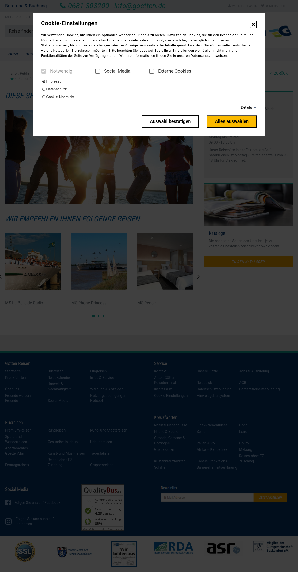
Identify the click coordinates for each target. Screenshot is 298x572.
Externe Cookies (170, 71)
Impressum (53, 81)
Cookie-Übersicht (58, 97)
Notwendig (56, 71)
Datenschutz (54, 89)
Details (246, 107)
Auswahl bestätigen (170, 121)
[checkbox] (43, 71)
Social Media (113, 71)
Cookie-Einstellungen (69, 23)
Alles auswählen (232, 121)
